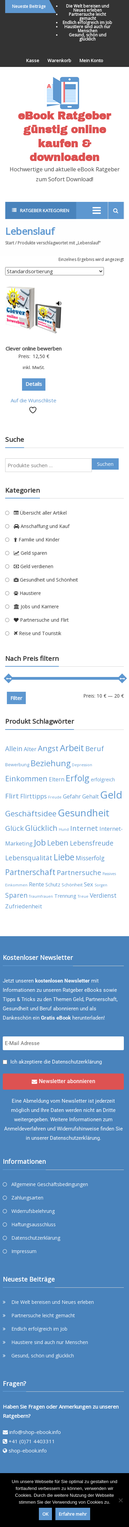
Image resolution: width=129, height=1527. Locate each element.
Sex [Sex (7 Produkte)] (88, 884)
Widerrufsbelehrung (33, 1211)
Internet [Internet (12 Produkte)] (84, 828)
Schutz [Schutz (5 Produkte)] (52, 884)
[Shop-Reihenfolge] (54, 271)
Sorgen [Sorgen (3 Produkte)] (101, 885)
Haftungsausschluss (33, 1224)
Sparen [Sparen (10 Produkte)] (16, 895)
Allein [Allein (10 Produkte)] (13, 748)
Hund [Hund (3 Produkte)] (64, 829)
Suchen (105, 463)
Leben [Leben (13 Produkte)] (57, 843)
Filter (16, 697)
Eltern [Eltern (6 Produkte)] (56, 779)
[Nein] (120, 1500)
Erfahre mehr (73, 1514)
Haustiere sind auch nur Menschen (87, 29)
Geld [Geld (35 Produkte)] (111, 795)
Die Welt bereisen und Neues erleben (87, 8)
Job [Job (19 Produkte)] (40, 842)
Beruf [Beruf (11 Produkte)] (94, 748)
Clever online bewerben (34, 348)
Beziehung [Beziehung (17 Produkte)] (51, 763)
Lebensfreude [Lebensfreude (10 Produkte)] (92, 843)
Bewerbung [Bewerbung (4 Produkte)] (17, 765)
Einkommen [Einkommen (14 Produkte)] (26, 778)
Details (33, 383)
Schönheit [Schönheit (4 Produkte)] (72, 885)
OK (45, 1514)
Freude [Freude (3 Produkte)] (55, 797)
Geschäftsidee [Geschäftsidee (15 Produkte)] (30, 813)
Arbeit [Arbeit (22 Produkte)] (72, 748)
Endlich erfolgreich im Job (87, 22)
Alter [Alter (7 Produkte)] (30, 749)
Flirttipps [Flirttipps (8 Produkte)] (33, 796)
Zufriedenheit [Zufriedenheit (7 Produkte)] (23, 906)
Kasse (32, 60)
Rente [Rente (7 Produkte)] (36, 884)
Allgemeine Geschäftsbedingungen (49, 1184)
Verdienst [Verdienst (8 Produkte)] (103, 895)
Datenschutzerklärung (77, 1062)
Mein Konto (91, 60)
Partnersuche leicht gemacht (87, 16)
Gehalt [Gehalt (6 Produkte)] (90, 796)
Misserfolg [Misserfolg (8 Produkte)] (90, 858)
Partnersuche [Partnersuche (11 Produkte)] (79, 872)
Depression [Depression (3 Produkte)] (82, 764)
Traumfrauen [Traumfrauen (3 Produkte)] (41, 896)
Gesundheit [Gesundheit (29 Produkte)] (83, 812)
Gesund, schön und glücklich (87, 37)
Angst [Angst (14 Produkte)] (48, 748)
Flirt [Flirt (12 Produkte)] (12, 796)
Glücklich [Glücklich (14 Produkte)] (41, 828)
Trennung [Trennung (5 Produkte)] (65, 896)
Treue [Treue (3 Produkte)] (83, 896)
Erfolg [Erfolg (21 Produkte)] (77, 778)
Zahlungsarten (27, 1197)
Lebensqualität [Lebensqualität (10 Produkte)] (28, 857)
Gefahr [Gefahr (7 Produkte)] (72, 796)
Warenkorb (59, 60)
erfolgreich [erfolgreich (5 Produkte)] (103, 779)
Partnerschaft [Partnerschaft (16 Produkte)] (30, 872)
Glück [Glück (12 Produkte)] (14, 828)
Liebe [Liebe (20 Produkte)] (64, 857)
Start (9, 243)
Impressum (23, 1251)
